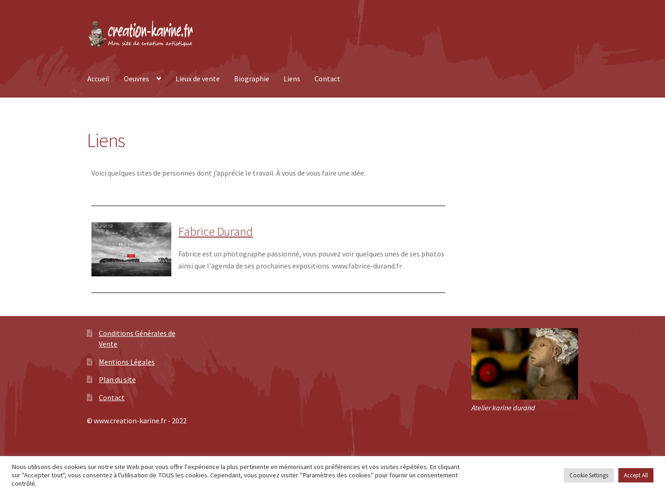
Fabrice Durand (215, 231)
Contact (327, 78)
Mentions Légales (127, 361)
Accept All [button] (636, 475)
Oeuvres (136, 78)
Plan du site (117, 379)
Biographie (251, 78)
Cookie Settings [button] (588, 475)
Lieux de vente (197, 78)
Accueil (98, 78)
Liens (292, 78)
